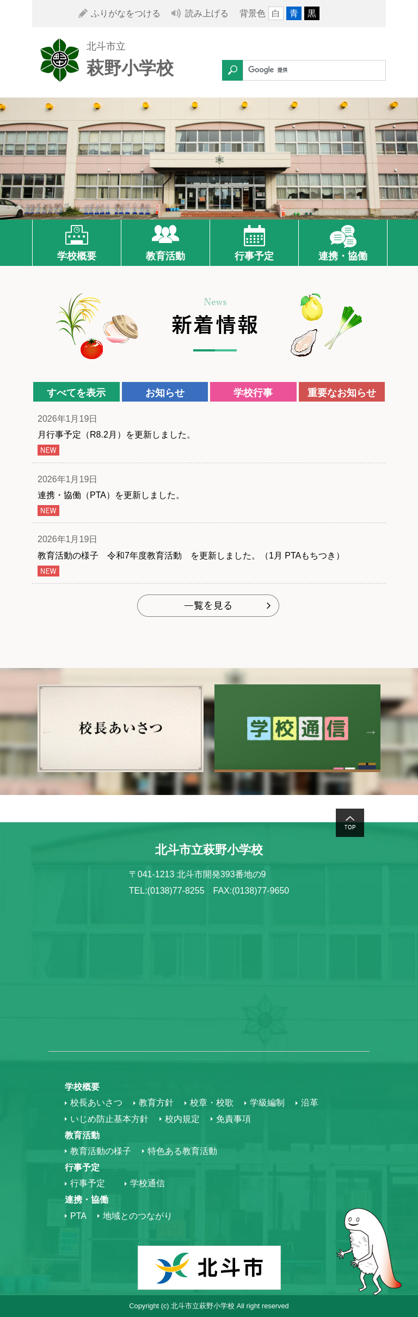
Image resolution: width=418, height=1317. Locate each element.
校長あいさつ (96, 1102)
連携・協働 (342, 256)
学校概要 (76, 256)
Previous (47, 731)
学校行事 (253, 392)
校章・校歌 (211, 1102)
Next (371, 731)
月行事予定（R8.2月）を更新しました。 (116, 434)
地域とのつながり (138, 1216)
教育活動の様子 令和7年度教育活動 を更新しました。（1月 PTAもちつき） (191, 555)
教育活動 (165, 256)
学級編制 (267, 1102)
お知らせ (165, 392)
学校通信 (147, 1183)
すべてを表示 (76, 392)
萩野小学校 (130, 68)
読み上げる (207, 13)
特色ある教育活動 (182, 1151)
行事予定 (254, 256)
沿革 (309, 1102)
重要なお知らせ (342, 392)
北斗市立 (106, 46)
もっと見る (209, 606)
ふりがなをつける (126, 13)
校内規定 (182, 1119)
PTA (78, 1216)
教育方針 (156, 1102)
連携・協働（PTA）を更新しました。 (115, 495)
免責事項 (233, 1119)
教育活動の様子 (100, 1151)
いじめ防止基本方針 (109, 1119)
